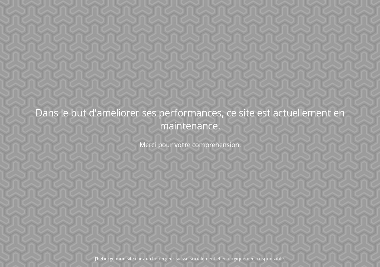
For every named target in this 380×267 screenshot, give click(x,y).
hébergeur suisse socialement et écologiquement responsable (218, 259)
